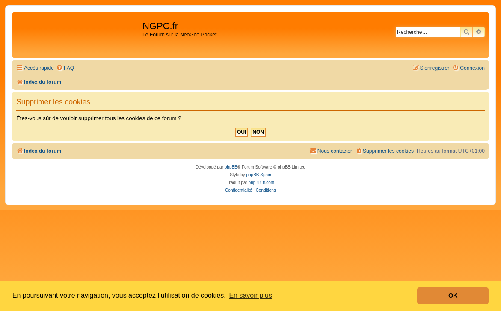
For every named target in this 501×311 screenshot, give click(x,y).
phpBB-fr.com (262, 182)
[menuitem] (65, 68)
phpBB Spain (258, 174)
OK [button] (453, 295)
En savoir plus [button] (250, 295)
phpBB (231, 167)
